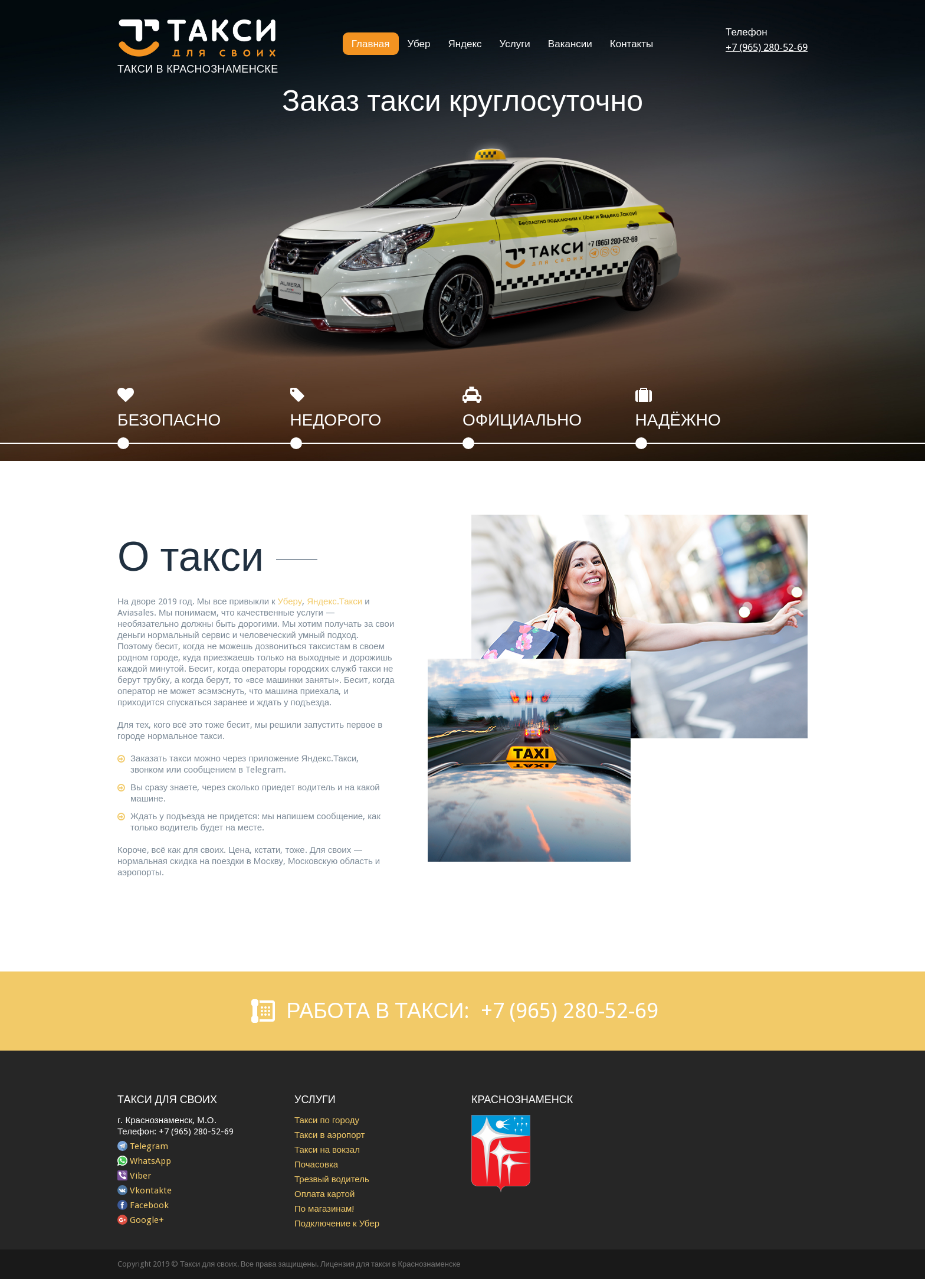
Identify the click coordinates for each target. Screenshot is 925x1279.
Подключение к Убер (336, 1223)
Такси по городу (326, 1120)
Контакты (631, 44)
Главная (371, 44)
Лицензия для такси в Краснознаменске (390, 1264)
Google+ (147, 1220)
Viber (140, 1175)
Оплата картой (324, 1194)
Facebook (149, 1205)
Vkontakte (151, 1190)
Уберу (290, 601)
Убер (419, 44)
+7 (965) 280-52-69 (767, 47)
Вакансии (570, 44)
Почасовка (316, 1164)
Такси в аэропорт (329, 1135)
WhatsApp (150, 1161)
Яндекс (464, 44)
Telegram (149, 1146)
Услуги (515, 44)
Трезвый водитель (331, 1179)
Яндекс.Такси (334, 601)
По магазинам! (324, 1208)
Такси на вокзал (327, 1149)
